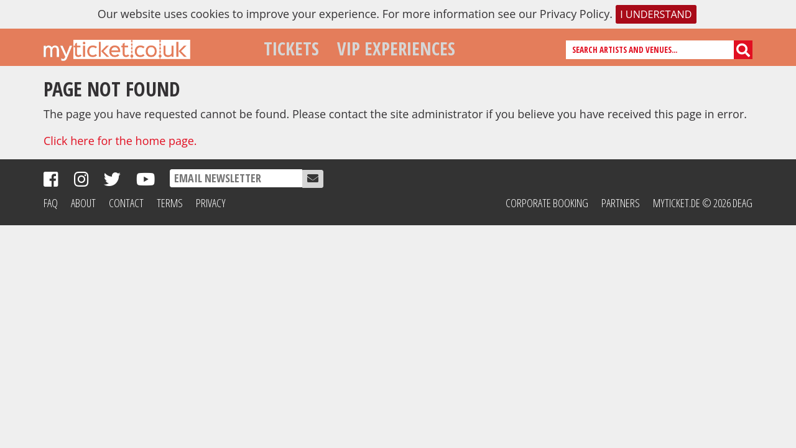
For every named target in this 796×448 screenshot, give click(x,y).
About (83, 202)
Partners (620, 202)
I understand (656, 14)
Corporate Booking (547, 202)
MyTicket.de (676, 202)
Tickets (291, 48)
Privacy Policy (574, 13)
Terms (170, 202)
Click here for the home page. (120, 140)
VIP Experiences (396, 48)
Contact (126, 202)
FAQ (51, 202)
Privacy (211, 202)
